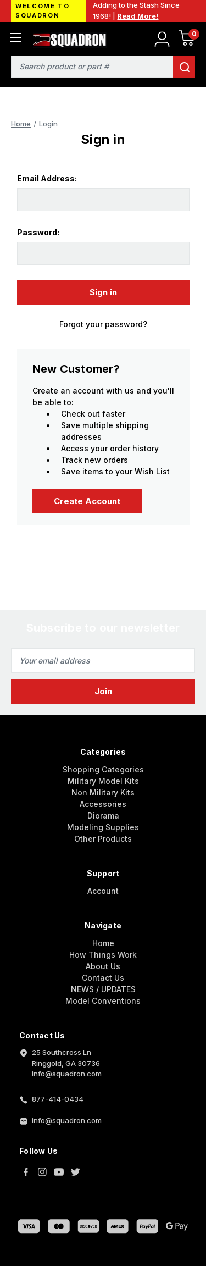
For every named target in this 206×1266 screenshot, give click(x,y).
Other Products (103, 838)
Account (103, 890)
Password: (38, 232)
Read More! (137, 16)
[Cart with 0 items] (187, 39)
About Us (103, 966)
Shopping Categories (103, 769)
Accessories (103, 804)
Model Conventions (103, 1000)
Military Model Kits (103, 781)
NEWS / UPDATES (103, 989)
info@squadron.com (67, 1120)
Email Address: (47, 178)
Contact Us (103, 977)
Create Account (87, 501)
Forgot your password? (103, 324)
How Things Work (103, 954)
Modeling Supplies (103, 827)
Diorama (103, 815)
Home (103, 943)
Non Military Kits (103, 792)
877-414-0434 (57, 1098)
